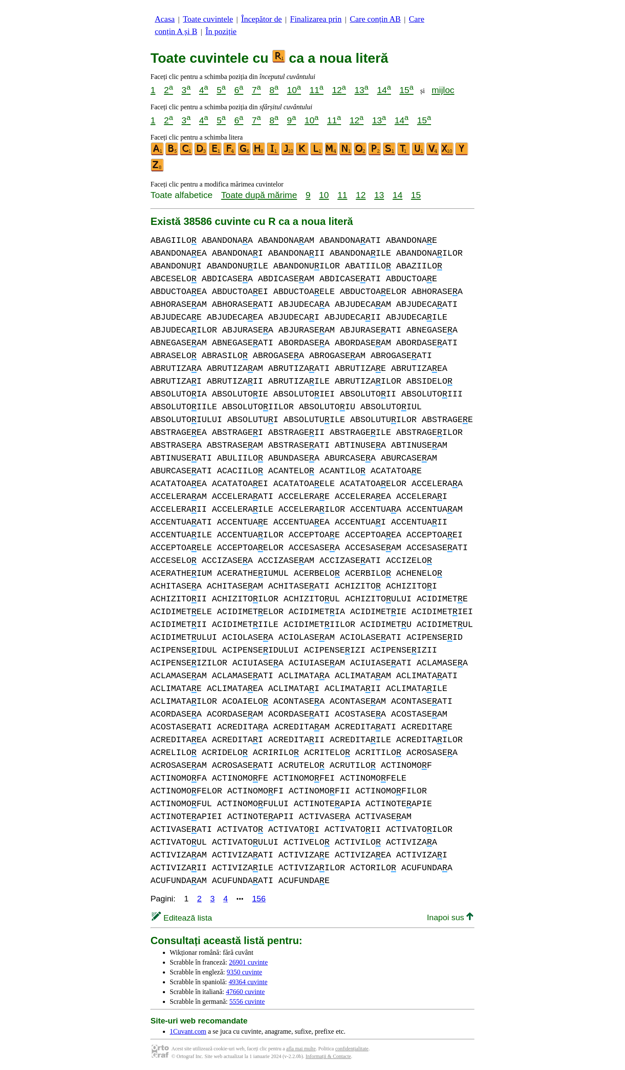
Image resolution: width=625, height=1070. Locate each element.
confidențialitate (351, 1049)
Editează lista (182, 917)
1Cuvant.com (188, 1031)
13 (361, 90)
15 (406, 90)
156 (259, 898)
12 (339, 90)
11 (317, 90)
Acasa (165, 19)
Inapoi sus (450, 917)
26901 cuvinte (248, 962)
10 (294, 90)
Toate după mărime (259, 195)
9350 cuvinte (244, 972)
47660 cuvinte (245, 991)
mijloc (442, 90)
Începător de (261, 19)
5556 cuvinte (247, 1001)
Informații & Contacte (328, 1056)
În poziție (221, 31)
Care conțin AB (375, 19)
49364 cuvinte (248, 981)
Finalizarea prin (315, 19)
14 (384, 90)
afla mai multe (300, 1049)
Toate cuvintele (208, 19)
